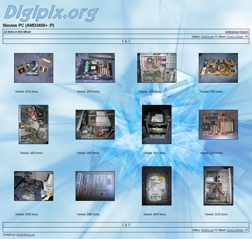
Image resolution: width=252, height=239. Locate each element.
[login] (244, 31)
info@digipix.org (25, 234)
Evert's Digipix (235, 36)
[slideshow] (232, 31)
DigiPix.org (207, 36)
